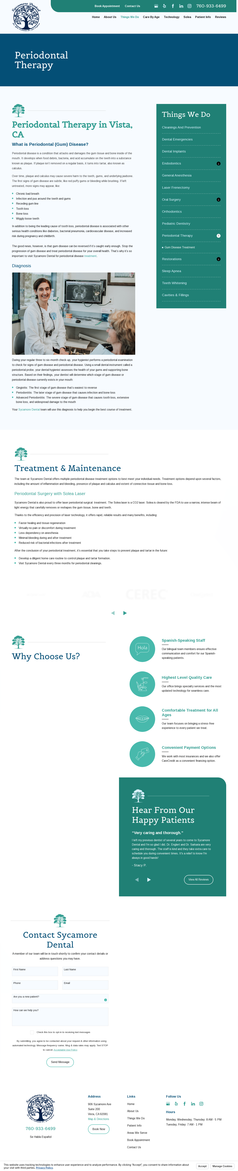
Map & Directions (98, 1117)
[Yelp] (164, 6)
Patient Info (134, 1123)
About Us (133, 1109)
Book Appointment (107, 6)
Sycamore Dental (29, 409)
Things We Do (136, 1116)
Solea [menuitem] (187, 17)
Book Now (98, 1127)
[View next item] (125, 613)
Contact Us (132, 6)
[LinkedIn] (181, 6)
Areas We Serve (137, 1131)
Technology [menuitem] (171, 17)
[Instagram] (189, 6)
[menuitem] (191, 129)
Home (131, 1102)
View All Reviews (198, 877)
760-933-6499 (211, 6)
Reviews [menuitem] (220, 17)
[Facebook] (173, 6)
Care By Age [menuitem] (151, 17)
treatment (90, 255)
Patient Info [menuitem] (203, 17)
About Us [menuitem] (110, 17)
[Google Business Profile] (156, 6)
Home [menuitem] (96, 17)
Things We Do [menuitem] (129, 17)
